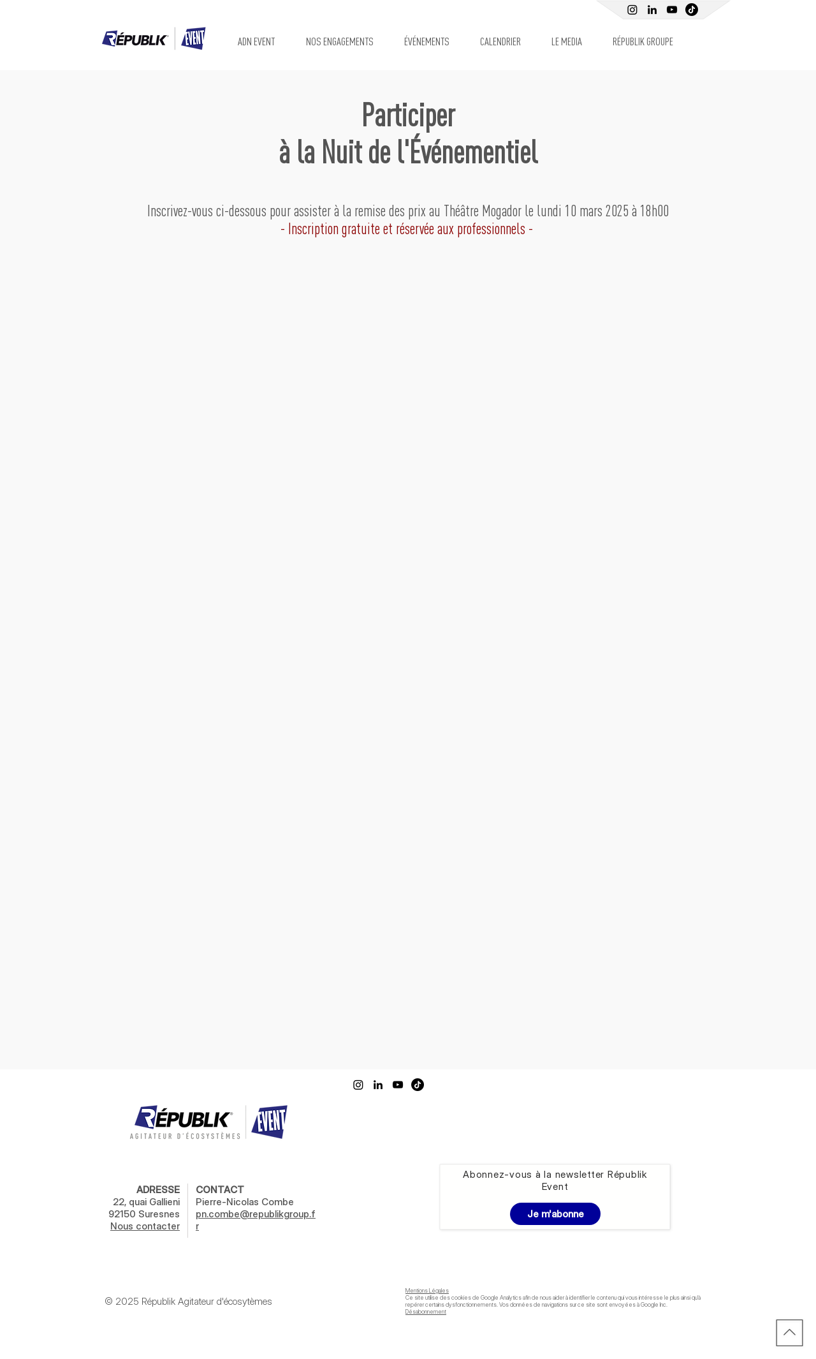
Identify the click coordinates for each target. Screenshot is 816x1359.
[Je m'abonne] (555, 1214)
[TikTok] (417, 1084)
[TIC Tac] (691, 9)
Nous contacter (145, 1226)
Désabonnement (425, 1311)
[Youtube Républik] (672, 9)
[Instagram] (632, 9)
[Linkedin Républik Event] (652, 9)
